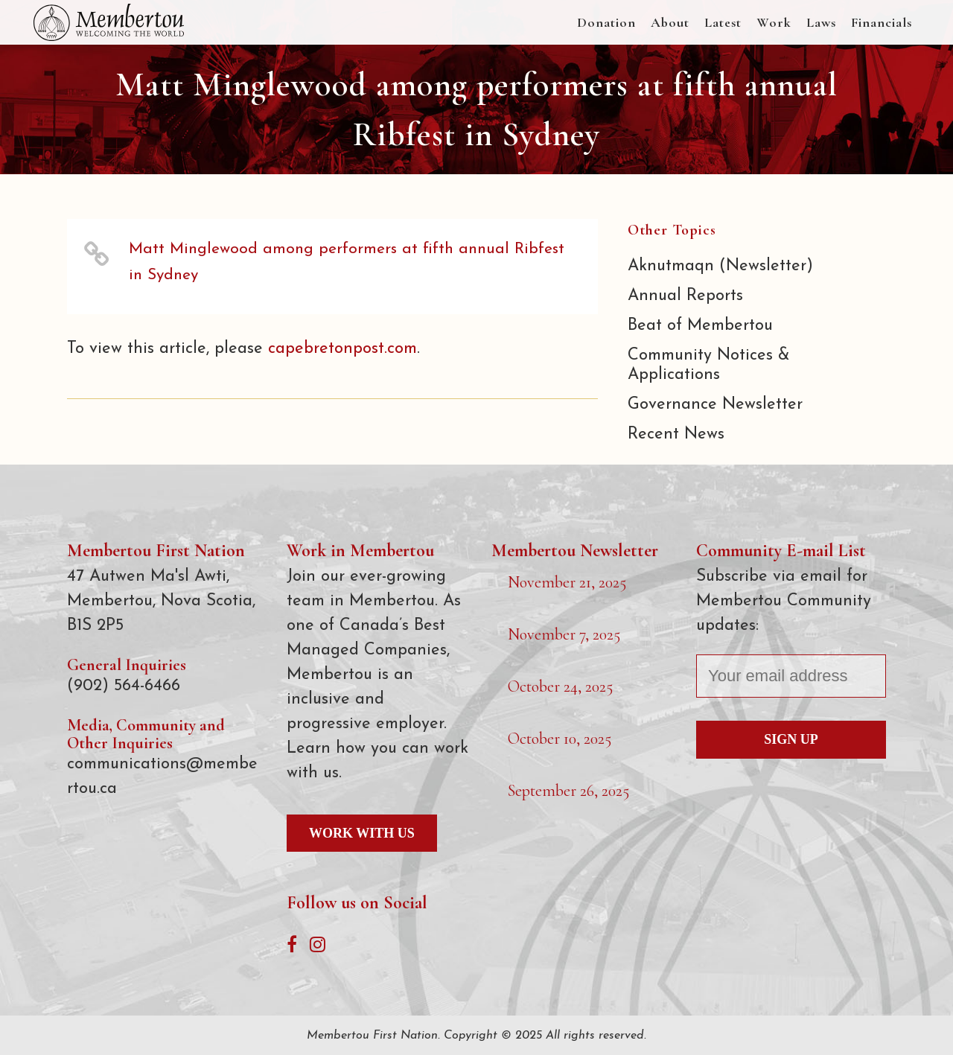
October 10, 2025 (559, 738)
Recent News (676, 434)
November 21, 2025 (567, 582)
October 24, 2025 (560, 686)
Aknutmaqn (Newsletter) (720, 266)
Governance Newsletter (715, 404)
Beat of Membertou (700, 325)
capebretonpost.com (342, 348)
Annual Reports (685, 296)
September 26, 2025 (568, 790)
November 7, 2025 (564, 634)
